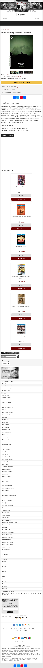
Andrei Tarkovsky (6, 405)
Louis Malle (5, 474)
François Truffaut (6, 432)
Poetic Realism (6, 549)
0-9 (2, 593)
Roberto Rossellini (7, 500)
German (4, 574)
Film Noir (4, 527)
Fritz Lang (5, 437)
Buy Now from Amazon (21, 82)
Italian (3, 576)
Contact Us (18, 630)
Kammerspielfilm (6, 539)
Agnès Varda (5, 395)
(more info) (18, 76)
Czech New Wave (7, 524)
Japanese (4, 579)
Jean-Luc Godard (6, 456)
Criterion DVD (6, 390)
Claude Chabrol (6, 417)
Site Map (25, 630)
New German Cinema (8, 544)
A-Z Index (4, 383)
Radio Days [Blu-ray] (21, 246)
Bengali (4, 561)
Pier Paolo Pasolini (7, 493)
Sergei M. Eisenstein (7, 505)
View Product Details (8, 89)
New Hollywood (6, 547)
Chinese (4, 564)
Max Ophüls (5, 481)
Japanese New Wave (7, 537)
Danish (4, 566)
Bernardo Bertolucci (7, 407)
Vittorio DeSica (6, 510)
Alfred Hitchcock (6, 402)
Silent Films (5, 552)
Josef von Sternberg (7, 466)
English (7, 29)
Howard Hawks (6, 442)
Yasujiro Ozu (5, 517)
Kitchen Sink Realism (7, 542)
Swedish (4, 588)
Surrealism (5, 557)
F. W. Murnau (5, 427)
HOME (2, 29)
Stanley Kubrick (6, 507)
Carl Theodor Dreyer (7, 412)
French (4, 571)
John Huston (5, 464)
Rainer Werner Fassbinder (9, 495)
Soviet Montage (6, 554)
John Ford (5, 461)
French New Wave (7, 529)
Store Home (6, 628)
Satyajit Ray (5, 503)
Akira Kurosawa (6, 397)
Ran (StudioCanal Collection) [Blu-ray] (21, 216)
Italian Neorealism (7, 534)
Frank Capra (5, 434)
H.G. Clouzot (5, 439)
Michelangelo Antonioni (8, 488)
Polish (3, 581)
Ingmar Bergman (6, 444)
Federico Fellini (6, 429)
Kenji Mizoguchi (6, 469)
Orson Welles (5, 490)
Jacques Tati (5, 447)
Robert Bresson (6, 498)
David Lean (5, 422)
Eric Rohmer (5, 424)
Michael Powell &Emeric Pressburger (6, 484)
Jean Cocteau (6, 449)
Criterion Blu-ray (6, 388)
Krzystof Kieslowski (7, 471)
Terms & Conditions (33, 628)
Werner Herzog (6, 512)
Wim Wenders (6, 515)
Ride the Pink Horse (21, 187)
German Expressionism (8, 532)
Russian (4, 583)
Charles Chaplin (6, 414)
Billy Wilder (5, 410)
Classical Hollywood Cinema (9, 522)
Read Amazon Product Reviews (11, 92)
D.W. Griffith (5, 419)
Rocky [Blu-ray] (21, 336)
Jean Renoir (5, 452)
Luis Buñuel (5, 479)
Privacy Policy (23, 628)
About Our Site (14, 628)
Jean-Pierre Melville (7, 459)
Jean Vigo (5, 454)
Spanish (4, 586)
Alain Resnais (6, 400)
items (21, 14)
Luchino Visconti (6, 476)
